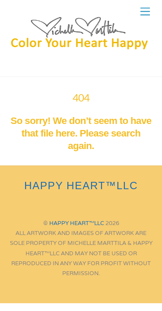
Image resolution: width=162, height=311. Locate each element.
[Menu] (145, 11)
